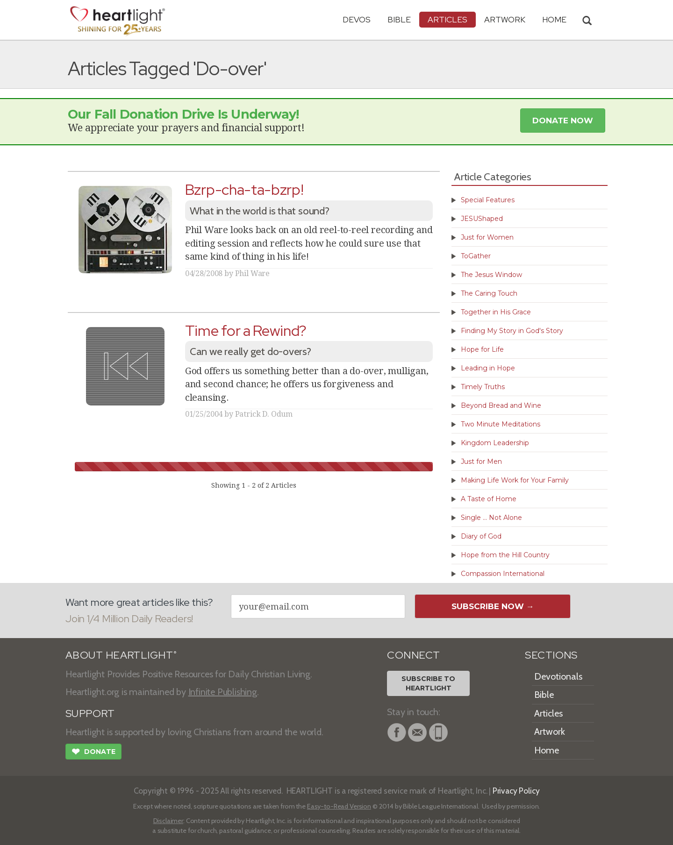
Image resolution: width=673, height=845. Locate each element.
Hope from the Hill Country (505, 555)
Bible (399, 19)
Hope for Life (482, 349)
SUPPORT (90, 713)
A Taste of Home (488, 499)
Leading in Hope (488, 368)
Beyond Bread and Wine (501, 405)
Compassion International (502, 573)
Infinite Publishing (222, 691)
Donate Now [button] (562, 120)
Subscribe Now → (492, 606)
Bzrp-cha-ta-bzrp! (244, 189)
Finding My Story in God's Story (512, 331)
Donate (93, 752)
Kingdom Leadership (495, 443)
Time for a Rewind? (246, 330)
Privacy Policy (516, 790)
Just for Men (481, 461)
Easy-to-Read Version (339, 806)
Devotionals (558, 676)
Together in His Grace (496, 312)
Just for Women (487, 237)
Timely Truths (483, 387)
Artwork (504, 19)
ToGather (476, 256)
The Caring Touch (489, 293)
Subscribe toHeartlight (428, 683)
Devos (357, 19)
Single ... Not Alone (491, 517)
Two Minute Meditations (500, 424)
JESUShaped (482, 218)
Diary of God (481, 536)
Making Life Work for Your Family (515, 480)
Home (546, 750)
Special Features (488, 200)
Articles (447, 19)
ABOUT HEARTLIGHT (121, 655)
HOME (554, 19)
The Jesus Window (491, 274)
